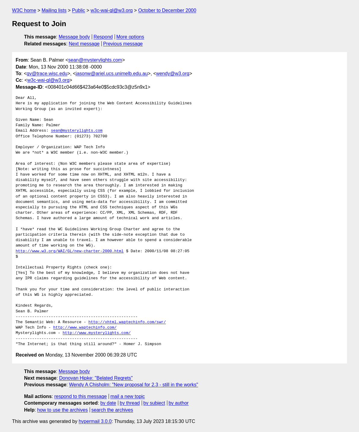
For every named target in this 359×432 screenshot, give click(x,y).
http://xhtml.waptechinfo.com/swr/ (127, 322)
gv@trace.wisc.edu (47, 73)
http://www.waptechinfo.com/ (85, 327)
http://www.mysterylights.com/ (97, 333)
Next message (84, 43)
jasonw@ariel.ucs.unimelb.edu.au (112, 73)
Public (78, 10)
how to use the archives (62, 409)
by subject (154, 403)
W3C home (24, 10)
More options (130, 36)
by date (108, 403)
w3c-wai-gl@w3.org (112, 10)
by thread (130, 403)
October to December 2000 (167, 10)
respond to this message (80, 396)
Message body (74, 36)
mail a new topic (127, 396)
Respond (103, 36)
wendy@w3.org (173, 73)
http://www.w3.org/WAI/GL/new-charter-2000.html (70, 251)
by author (179, 403)
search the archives (112, 409)
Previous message (123, 43)
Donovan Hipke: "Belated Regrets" (96, 378)
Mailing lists (54, 10)
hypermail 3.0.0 (95, 421)
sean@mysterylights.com (95, 60)
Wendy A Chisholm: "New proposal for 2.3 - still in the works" (133, 384)
